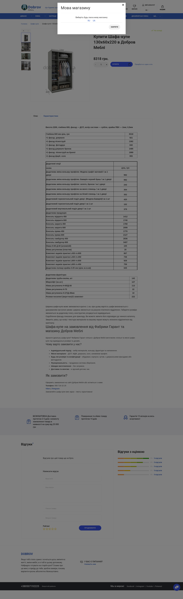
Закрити (114, 27)
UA (94, 21)
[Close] (123, 5)
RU (89, 21)
